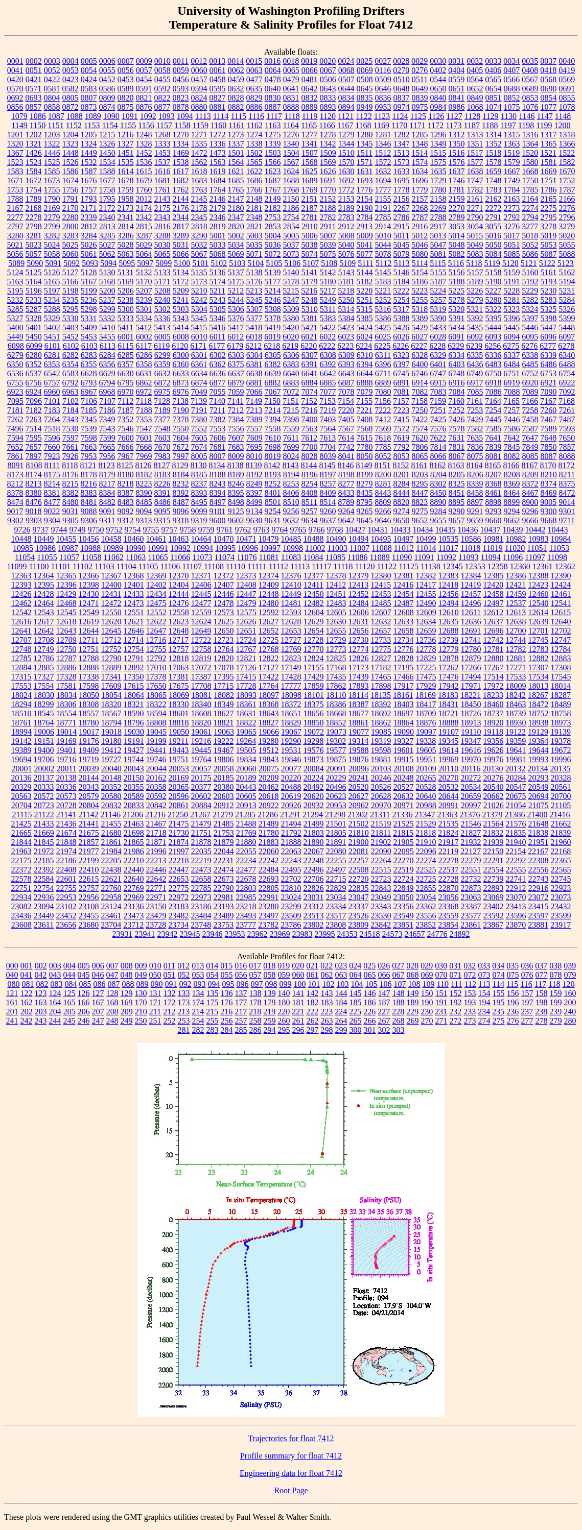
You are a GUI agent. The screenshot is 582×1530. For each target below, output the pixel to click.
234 (484, 1011)
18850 (314, 722)
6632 (162, 373)
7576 (438, 428)
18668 (336, 713)
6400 (420, 364)
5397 (530, 318)
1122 (363, 116)
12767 (246, 649)
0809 (107, 97)
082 (42, 984)
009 (141, 965)
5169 (126, 281)
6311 (383, 355)
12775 (381, 649)
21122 (44, 814)
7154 (346, 401)
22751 (21, 888)
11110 (235, 566)
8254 (309, 483)
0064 (273, 70)
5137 (236, 272)
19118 (493, 731)
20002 (44, 768)
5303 (181, 309)
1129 (490, 116)
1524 (34, 162)
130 (141, 993)
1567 (291, 162)
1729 (438, 180)
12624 (201, 621)
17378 (156, 676)
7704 (328, 447)
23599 (561, 915)
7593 (567, 428)
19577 (336, 750)
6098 (16, 346)
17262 (448, 667)
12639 (538, 621)
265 (356, 1020)
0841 (457, 97)
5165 (52, 281)
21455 (111, 823)
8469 (549, 493)
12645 (111, 630)
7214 (272, 410)
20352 (111, 787)
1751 (549, 180)
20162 (156, 777)
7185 (89, 410)
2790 (475, 217)
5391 (457, 318)
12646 (134, 630)
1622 (254, 171)
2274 (530, 208)
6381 (254, 364)
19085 (381, 731)
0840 (438, 97)
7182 (34, 410)
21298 (335, 814)
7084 (457, 391)
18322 (156, 704)
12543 (44, 612)
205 (69, 1011)
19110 (471, 731)
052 (184, 974)
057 (255, 974)
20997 (471, 805)
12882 (538, 658)
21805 (336, 833)
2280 (70, 217)
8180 (126, 474)
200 (570, 1002)
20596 (179, 796)
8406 (291, 493)
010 (155, 965)
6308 (328, 355)
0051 (34, 70)
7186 (107, 410)
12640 (561, 621)
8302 (438, 483)
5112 (383, 263)
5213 (254, 290)
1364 (530, 143)
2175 (162, 208)
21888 (291, 842)
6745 (401, 373)
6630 (126, 373)
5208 (162, 290)
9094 (144, 511)
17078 (224, 667)
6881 (254, 382)
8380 (34, 493)
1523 (15, 162)
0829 (254, 97)
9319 (199, 520)
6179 (235, 346)
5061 (89, 254)
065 (370, 974)
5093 (90, 263)
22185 (44, 860)
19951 (426, 759)
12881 (516, 658)
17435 (336, 676)
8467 (530, 493)
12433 (134, 594)
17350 (134, 676)
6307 (309, 355)
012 (183, 965)
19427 (134, 750)
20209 (269, 777)
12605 (336, 612)
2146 (217, 199)
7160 (456, 401)
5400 (15, 327)
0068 (346, 70)
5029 (144, 244)
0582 (70, 88)
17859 (314, 686)
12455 (426, 594)
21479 (201, 823)
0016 (272, 61)
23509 (291, 915)
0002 (34, 61)
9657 (457, 520)
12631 (358, 621)
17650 (156, 686)
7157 (401, 401)
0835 (365, 97)
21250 (178, 814)
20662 (493, 796)
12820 (224, 658)
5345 (199, 318)
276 (513, 1020)
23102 (66, 906)
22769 (134, 888)
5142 (328, 272)
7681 (217, 447)
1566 (273, 162)
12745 (538, 640)
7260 (548, 410)
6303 (236, 355)
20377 (201, 787)
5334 (144, 318)
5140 (291, 272)
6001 (126, 336)
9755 (151, 529)
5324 (530, 309)
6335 (475, 355)
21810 (358, 833)
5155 (438, 272)
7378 (181, 419)
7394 (273, 419)
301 (370, 1030)
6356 (107, 364)
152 (456, 993)
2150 (291, 199)
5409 (89, 327)
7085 (475, 391)
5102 (219, 263)
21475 (179, 823)
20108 (403, 768)
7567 (346, 428)
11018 (470, 548)
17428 (291, 676)
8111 (52, 465)
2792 (512, 217)
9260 (328, 511)
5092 (71, 263)
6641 (309, 373)
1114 (221, 116)
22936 (44, 897)
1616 (162, 171)
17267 (493, 667)
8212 (15, 483)
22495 (291, 869)
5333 (126, 318)
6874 (199, 382)
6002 (144, 336)
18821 (224, 722)
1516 (456, 153)
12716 (156, 640)
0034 (511, 61)
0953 (383, 107)
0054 (89, 70)
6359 (162, 364)
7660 (52, 447)
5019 (548, 235)
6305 (273, 355)
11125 (408, 566)
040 (12, 974)
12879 (471, 658)
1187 (472, 125)
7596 (52, 437)
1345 (365, 143)
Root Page (291, 1490)
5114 (420, 263)
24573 (392, 934)
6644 (365, 373)
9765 (298, 529)
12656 (358, 630)
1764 (217, 189)
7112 (125, 401)
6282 (70, 355)
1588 (107, 171)
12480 (269, 603)
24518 (370, 934)
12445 (201, 594)
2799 (52, 226)
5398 (549, 318)
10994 (203, 548)
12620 (111, 621)
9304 (52, 520)
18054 (111, 695)
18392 (381, 704)
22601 (66, 879)
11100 (39, 566)
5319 (438, 309)
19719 (89, 759)
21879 (224, 842)
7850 (549, 447)
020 (298, 965)
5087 (549, 254)
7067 (273, 391)
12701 (538, 630)
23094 (44, 906)
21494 (291, 823)
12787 (66, 658)
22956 (89, 897)
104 (357, 984)
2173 (126, 208)
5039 (328, 244)
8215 (70, 483)
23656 (66, 924)
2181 (254, 208)
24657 (415, 934)
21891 (336, 842)
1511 (365, 153)
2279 (52, 217)
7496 (15, 428)
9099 (199, 511)
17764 (269, 686)
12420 (493, 584)
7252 (456, 410)
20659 (471, 796)
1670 (567, 171)
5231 (566, 290)
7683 (236, 447)
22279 (471, 860)
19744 (134, 759)
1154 (110, 125)
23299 (291, 906)
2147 (236, 199)
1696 (420, 180)
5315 (364, 309)
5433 (438, 327)
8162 (438, 465)
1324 (89, 143)
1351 (475, 143)
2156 (401, 199)
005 (84, 965)
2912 (346, 226)
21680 (111, 833)
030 (441, 965)
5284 (567, 300)
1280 (365, 134)
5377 (254, 318)
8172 (566, 465)
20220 (291, 777)
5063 (126, 254)
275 (499, 1020)
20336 (66, 787)
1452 (144, 153)
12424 (560, 584)
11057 (69, 557)
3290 (199, 235)
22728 (448, 879)
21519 (381, 823)
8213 (34, 483)
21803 (314, 833)
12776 (403, 649)
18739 (516, 713)
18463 (516, 704)
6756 (34, 382)
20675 (516, 796)
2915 (401, 226)
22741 (516, 879)
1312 (457, 134)
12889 (111, 667)
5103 (237, 263)
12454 (403, 594)
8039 (328, 456)
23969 (280, 934)
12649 (201, 630)
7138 (180, 401)
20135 (560, 768)
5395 (493, 318)
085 (85, 984)
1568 (309, 162)
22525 (426, 869)
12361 (542, 566)
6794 (107, 382)
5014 (456, 235)
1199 (544, 125)
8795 (364, 502)
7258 (530, 410)
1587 (89, 171)
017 (255, 965)
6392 (328, 364)
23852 (425, 924)
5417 (235, 327)
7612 (309, 437)
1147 (544, 116)
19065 (246, 731)
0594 (199, 88)
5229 (530, 290)
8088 (567, 456)
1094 (185, 116)
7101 (52, 401)
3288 (162, 235)
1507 (309, 153)
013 (198, 965)
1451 (126, 153)
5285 (15, 309)
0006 (107, 61)
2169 (52, 208)
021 (312, 965)
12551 (134, 612)
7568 (365, 428)
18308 (89, 704)
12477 (201, 603)
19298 (313, 741)
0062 (236, 70)
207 (98, 1011)
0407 (511, 70)
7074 (309, 391)
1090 (111, 116)
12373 (246, 575)
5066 (181, 254)
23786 (291, 924)
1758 (107, 189)
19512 (269, 750)
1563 (217, 162)
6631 (144, 373)
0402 (438, 70)
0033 (493, 61)
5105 (274, 263)
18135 (380, 695)
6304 (254, 355)
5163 (15, 281)
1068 (475, 107)
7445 (493, 419)
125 (69, 993)
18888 (448, 722)
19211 (179, 741)
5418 (254, 327)
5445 (511, 327)
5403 (70, 327)
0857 (34, 107)
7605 (199, 437)
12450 (314, 594)
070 (441, 974)
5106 (292, 263)
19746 (156, 759)
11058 (91, 557)
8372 (530, 483)
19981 (516, 759)
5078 (383, 254)
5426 (401, 327)
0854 (549, 97)
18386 (336, 704)
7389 (254, 419)
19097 (426, 731)
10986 (45, 548)
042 (41, 974)
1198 (526, 125)
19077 (358, 731)
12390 (561, 575)
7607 (236, 437)
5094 (108, 263)
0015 (254, 61)
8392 (181, 493)
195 (499, 1002)
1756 (70, 189)
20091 (336, 768)
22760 (111, 888)
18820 (201, 722)
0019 (309, 61)
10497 (403, 539)
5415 (199, 327)
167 (98, 1002)
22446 (156, 869)
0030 (438, 61)
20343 (89, 787)
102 (328, 984)
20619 (291, 796)
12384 (471, 575)
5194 (567, 281)
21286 (268, 814)
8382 (70, 493)
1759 (126, 189)
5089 (16, 263)
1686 (254, 180)
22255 (336, 860)
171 (155, 1002)
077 (542, 974)
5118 (474, 263)
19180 (111, 741)
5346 (217, 318)
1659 (493, 171)
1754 (34, 189)
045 (84, 974)
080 (13, 984)
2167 (15, 208)
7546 (126, 428)
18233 (493, 695)
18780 (89, 722)
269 (413, 1020)
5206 (126, 290)
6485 (530, 364)
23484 (201, 915)
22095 (403, 851)
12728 (313, 640)
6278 (566, 346)
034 (498, 965)
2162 (493, 199)
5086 (530, 254)
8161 (419, 465)
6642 (328, 373)
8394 (217, 493)
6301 (199, 355)
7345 (89, 419)
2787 (420, 217)
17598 (89, 686)
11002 (315, 548)
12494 (448, 603)
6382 (273, 364)
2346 (217, 217)
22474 (224, 869)
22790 (224, 888)
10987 (68, 548)
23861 (470, 924)
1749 (512, 180)
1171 (417, 125)
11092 (446, 557)
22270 (403, 860)
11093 (468, 557)
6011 (217, 336)
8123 (107, 465)
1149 (19, 125)
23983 (302, 934)
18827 (269, 722)
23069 (493, 897)
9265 (365, 511)
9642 (346, 520)
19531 (291, 750)
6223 (345, 346)
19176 (89, 741)
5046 (420, 244)
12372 (224, 575)
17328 (66, 676)
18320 (111, 704)
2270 (457, 208)
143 (327, 993)
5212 (235, 290)
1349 (438, 143)
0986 (457, 107)
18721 (448, 713)
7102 (70, 401)
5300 (126, 309)
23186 (201, 906)
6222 (327, 346)
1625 (309, 171)
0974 (401, 107)
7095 (15, 401)
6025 (383, 336)
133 (184, 993)
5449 (15, 336)
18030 (44, 695)
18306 (66, 704)
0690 (549, 88)
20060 (246, 768)
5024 (52, 244)
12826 (358, 658)
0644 (346, 88)
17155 (314, 667)
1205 (89, 134)
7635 (475, 437)
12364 (44, 575)
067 (398, 974)
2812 (89, 226)
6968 (107, 391)
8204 (438, 474)
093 (199, 984)
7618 (383, 437)
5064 (144, 254)
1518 (493, 153)
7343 (70, 419)
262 (313, 1020)
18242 (515, 695)
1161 (236, 125)
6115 (125, 346)
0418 (548, 70)
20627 (358, 796)
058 (270, 974)
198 (542, 1002)
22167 (538, 851)
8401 (273, 493)
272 (456, 1020)
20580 (111, 796)
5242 (199, 300)
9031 (70, 511)
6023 (346, 336)
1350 (457, 143)
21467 (156, 823)
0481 (309, 79)
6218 (272, 346)
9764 (280, 529)
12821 (246, 658)
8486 (162, 502)
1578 (493, 162)
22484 (269, 869)
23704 (111, 924)
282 (198, 1030)
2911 (328, 226)
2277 (15, 217)
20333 (44, 787)
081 (27, 984)
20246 (381, 777)
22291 (493, 860)
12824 (314, 658)
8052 (383, 456)
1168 (363, 125)
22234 (246, 860)
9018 (34, 511)
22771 (156, 888)
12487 (403, 603)
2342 (144, 217)
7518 (52, 428)
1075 (512, 107)
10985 (23, 548)
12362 (565, 566)
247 (98, 1020)
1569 (328, 162)
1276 (291, 134)
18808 (156, 722)
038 (555, 965)
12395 (44, 584)
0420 (15, 79)
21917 (448, 842)
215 (212, 1011)
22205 (111, 860)
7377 (162, 419)
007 (112, 965)
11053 (559, 548)
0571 (34, 88)
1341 (309, 143)
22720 (358, 879)
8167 (530, 465)
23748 (201, 924)
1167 (345, 125)
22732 (471, 879)
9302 (15, 520)
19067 (291, 731)
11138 (430, 566)
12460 (538, 594)
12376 (291, 575)
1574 (420, 162)
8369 (512, 483)
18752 (538, 713)
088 (128, 984)
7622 (438, 437)
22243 (291, 860)
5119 (492, 263)
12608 (403, 612)
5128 (89, 272)
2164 (530, 199)
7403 (328, 419)
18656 (314, 713)
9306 (89, 520)
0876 (144, 107)
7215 (291, 410)
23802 (313, 924)
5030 (162, 244)
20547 (516, 787)
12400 (111, 584)
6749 (475, 373)
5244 (236, 300)
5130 (107, 272)
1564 (236, 162)
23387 (471, 906)
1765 (236, 189)
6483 (493, 364)
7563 (309, 428)
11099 (17, 566)
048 (127, 974)
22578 (21, 879)
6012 (235, 336)
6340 (566, 355)
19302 (335, 741)
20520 (358, 787)
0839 (420, 97)
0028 (401, 61)
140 (284, 993)
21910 (426, 842)
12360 (520, 566)
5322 (493, 309)
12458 (493, 594)
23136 (134, 906)
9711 (567, 520)
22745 (561, 879)
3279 (566, 226)
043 (55, 974)
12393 (21, 584)
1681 (162, 180)
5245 (254, 300)
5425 (383, 327)
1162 (255, 125)
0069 (365, 70)
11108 (214, 566)
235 (498, 1011)
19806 (224, 759)
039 (570, 965)
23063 (471, 897)
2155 (383, 199)
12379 (358, 575)
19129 (538, 731)
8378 (15, 493)
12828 (403, 658)
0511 (420, 79)
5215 (291, 290)
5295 (70, 309)
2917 (438, 226)
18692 (381, 713)
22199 (89, 860)
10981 (493, 539)
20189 (246, 777)
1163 (273, 125)
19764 (201, 759)
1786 (549, 189)
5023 (34, 244)
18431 (448, 704)
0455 (162, 79)
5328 (34, 318)
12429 (66, 594)
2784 (365, 217)
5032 (199, 244)
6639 (273, 373)
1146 (526, 116)
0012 (199, 61)
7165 (511, 401)
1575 (438, 162)
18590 (134, 713)
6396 (383, 364)
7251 (438, 410)
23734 (178, 924)
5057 (34, 254)
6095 (530, 336)
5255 (420, 300)
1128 (472, 116)
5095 (127, 263)
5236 (89, 300)
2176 (181, 208)
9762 (243, 529)
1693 (365, 180)
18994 (21, 731)
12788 (89, 658)
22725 (426, 879)
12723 (223, 640)
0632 (236, 88)
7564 (328, 428)
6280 (34, 355)
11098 (557, 557)
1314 (493, 134)
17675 (179, 686)
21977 (89, 851)
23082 (21, 906)
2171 (89, 208)
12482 (314, 603)
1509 (328, 153)
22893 (493, 888)
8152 (401, 465)
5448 (566, 327)
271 (441, 1020)
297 (313, 1030)
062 (327, 974)
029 (427, 965)
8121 (88, 465)
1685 (236, 180)
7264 (52, 419)
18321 (134, 704)
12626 (246, 621)
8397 (254, 493)
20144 (89, 777)
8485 (144, 502)
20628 (381, 796)
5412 (143, 327)
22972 (179, 897)
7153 (327, 401)
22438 (111, 869)
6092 (475, 336)
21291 (290, 814)
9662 (512, 520)
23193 (224, 906)
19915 (403, 759)
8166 (511, 465)
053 (198, 974)
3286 (126, 235)
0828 (236, 97)
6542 (52, 373)
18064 (134, 695)
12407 (224, 584)
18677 (358, 713)
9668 (549, 520)
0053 (70, 70)
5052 (530, 244)
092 (185, 984)
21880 (246, 842)
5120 (510, 263)
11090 (402, 557)
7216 (309, 410)
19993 (538, 759)
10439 (513, 529)
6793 (89, 382)
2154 (365, 199)
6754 (566, 373)
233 (469, 1011)
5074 (309, 254)
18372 (291, 704)
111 (456, 984)
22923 (561, 888)
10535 (448, 539)
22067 (314, 851)
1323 (70, 143)
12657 (381, 630)
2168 (34, 208)
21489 (269, 823)
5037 (291, 244)
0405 (475, 70)
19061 (201, 731)
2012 (144, 199)
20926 (291, 805)
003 (55, 965)
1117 (274, 116)
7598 (89, 437)
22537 (448, 869)
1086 (38, 116)
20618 (269, 796)
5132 (144, 272)
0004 (70, 61)
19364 (538, 741)
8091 (15, 465)
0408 (530, 70)
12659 (426, 630)
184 (341, 1002)
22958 (111, 897)
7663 (89, 447)
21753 (224, 833)
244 (55, 1020)
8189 (236, 474)
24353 (347, 934)
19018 (111, 731)
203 (41, 1011)
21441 (89, 823)
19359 (515, 741)
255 (212, 1020)
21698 (134, 833)
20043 (134, 768)
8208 (512, 474)
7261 (566, 410)
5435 (475, 327)
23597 (538, 915)
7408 (365, 419)
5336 (162, 318)
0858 (52, 107)
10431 (378, 529)
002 (41, 965)
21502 (358, 823)
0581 (52, 88)
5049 (475, 244)
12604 (314, 612)
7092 (567, 391)
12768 (269, 649)
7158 (419, 401)
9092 (126, 511)
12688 (448, 630)
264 (341, 1020)
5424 (364, 327)
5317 (401, 309)
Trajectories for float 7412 (291, 1438)
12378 (336, 575)
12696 (493, 630)
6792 (70, 382)
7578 (457, 428)
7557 (254, 428)
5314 (346, 309)
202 (26, 1011)
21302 (357, 814)
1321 (34, 143)
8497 (217, 502)
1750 (530, 180)
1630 (346, 171)
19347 (470, 741)
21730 (179, 833)
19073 (336, 731)
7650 (566, 437)
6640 (291, 373)
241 (12, 1020)
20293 (538, 777)
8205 (457, 474)
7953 (89, 456)
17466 (403, 676)
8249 (254, 483)
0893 (328, 107)
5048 (457, 244)
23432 (561, 906)
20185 (224, 777)
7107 (107, 401)
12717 (178, 640)
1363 (512, 143)
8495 (199, 502)
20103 (381, 768)
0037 (548, 61)
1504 (291, 153)
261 (298, 1020)
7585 (493, 428)
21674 (66, 833)
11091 (424, 557)
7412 (383, 419)
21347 (424, 814)
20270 (448, 777)
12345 (453, 566)
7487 (567, 419)
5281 (512, 300)
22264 (381, 860)
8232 (181, 483)
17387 (201, 676)
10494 (358, 539)
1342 (328, 143)
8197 (328, 474)
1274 (254, 134)
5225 (456, 290)
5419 (272, 327)
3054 (475, 226)
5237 (107, 300)
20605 (246, 796)
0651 (457, 88)
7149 (254, 401)
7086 (493, 391)
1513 (401, 153)
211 (155, 1011)
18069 (179, 695)
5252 (383, 300)
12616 (21, 621)
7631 (456, 437)
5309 (291, 309)
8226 (162, 483)
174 (198, 1002)
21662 (561, 823)
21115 (22, 814)
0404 (456, 70)
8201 (401, 474)
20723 (44, 805)
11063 (136, 557)
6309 (346, 355)
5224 (438, 290)
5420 (291, 327)
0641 (291, 88)
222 (312, 1011)
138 (255, 993)
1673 (52, 180)
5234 (52, 300)
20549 (538, 787)
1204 (70, 134)
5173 (199, 281)
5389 (420, 318)
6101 (52, 346)
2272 (493, 208)
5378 (273, 318)
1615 (144, 171)
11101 (61, 566)
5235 (70, 300)
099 (285, 984)
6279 (15, 355)
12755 (156, 649)
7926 (70, 456)
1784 (512, 189)
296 (298, 1030)
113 (484, 984)
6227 (419, 346)
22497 (336, 869)
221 (298, 1011)
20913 (246, 805)
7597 (70, 437)
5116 (456, 263)
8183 (162, 474)
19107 (448, 731)
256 (227, 1020)
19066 (269, 731)
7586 (512, 428)
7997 (181, 456)
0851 (493, 97)
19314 (358, 741)
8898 (493, 502)
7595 (34, 437)
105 (371, 984)
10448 (21, 539)
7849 (530, 447)
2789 (457, 217)
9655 (438, 520)
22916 (538, 888)
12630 (336, 621)
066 (384, 974)
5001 (217, 235)
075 (513, 974)
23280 (269, 906)
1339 (273, 143)
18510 (21, 713)
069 (427, 974)
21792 (291, 833)
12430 (89, 594)
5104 (255, 263)
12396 (66, 584)
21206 (133, 814)
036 (527, 965)
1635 (438, 171)
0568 (548, 79)
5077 (365, 254)
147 (384, 993)
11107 (192, 566)
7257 (511, 410)
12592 (269, 612)
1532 (89, 162)
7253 (475, 410)
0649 (420, 88)
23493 (246, 915)
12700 (516, 630)
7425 (438, 419)
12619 (89, 621)
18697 (403, 713)
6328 (419, 355)
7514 (34, 428)
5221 (383, 290)
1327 (126, 143)
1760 (144, 189)
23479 (156, 915)
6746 (419, 373)
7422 (420, 419)
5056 (15, 254)
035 (512, 965)
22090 (381, 851)
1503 (273, 153)
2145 (199, 199)
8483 (126, 502)
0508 (365, 79)
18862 (381, 722)
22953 (66, 897)
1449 (89, 153)
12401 (134, 584)
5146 (401, 272)
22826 (314, 888)
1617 (181, 171)
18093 (246, 695)
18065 (156, 695)
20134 (538, 768)
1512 (383, 153)
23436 (21, 915)
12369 (156, 575)
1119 (310, 116)
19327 (403, 741)
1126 (436, 116)
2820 (236, 226)
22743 (538, 879)
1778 (401, 189)
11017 (448, 548)
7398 (291, 419)
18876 (426, 722)
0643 (328, 88)
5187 (438, 281)
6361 (199, 364)
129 (127, 993)
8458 (475, 493)
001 (26, 965)
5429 (419, 327)
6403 (457, 364)
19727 (111, 759)
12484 (358, 603)
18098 (291, 695)
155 (499, 993)
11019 (492, 548)
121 (12, 993)
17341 (111, 676)
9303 (34, 520)
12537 (516, 603)
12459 (516, 594)
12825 (336, 658)
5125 (34, 272)
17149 (291, 667)
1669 (549, 171)
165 (69, 1002)
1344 (346, 143)
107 (399, 984)
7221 (364, 410)
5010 (383, 235)
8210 (549, 474)
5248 (309, 300)
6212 (253, 346)
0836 (383, 97)
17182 (381, 667)
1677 (107, 180)
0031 (456, 61)
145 (356, 993)
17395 (224, 676)
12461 (561, 594)
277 (527, 1020)
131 (155, 993)
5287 (34, 309)
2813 (107, 226)
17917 (403, 686)
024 (355, 965)
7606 (217, 437)
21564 (493, 823)
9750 (96, 529)
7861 (15, 456)
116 (526, 984)
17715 (224, 686)
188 (398, 1002)
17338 (89, 676)
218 (255, 1011)
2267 (401, 208)
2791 (493, 217)
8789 (346, 502)
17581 (66, 686)
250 (141, 1020)
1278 (328, 134)
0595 (217, 88)
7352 (126, 419)
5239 (144, 300)
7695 (254, 447)
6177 (216, 346)
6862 (144, 382)
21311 (380, 814)
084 (70, 984)
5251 (365, 300)
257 (241, 1020)
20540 (493, 787)
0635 (254, 88)
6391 (309, 364)
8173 (15, 474)
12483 (336, 603)
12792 (156, 658)
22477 (246, 869)
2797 (15, 226)
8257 (328, 483)
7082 (420, 391)
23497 (269, 915)
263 (327, 1020)
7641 (493, 437)
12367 (111, 575)
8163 (456, 465)
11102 (82, 566)
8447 (420, 493)
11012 (404, 548)
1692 (346, 180)
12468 (66, 603)
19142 (21, 741)
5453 (89, 336)
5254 (401, 300)
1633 (401, 171)
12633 (403, 621)
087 (113, 984)
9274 (401, 511)
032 (469, 965)
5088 (567, 254)
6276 (529, 346)
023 (341, 965)
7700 (309, 447)
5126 (52, 272)
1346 (383, 143)
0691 (567, 88)
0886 (254, 107)
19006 (44, 731)
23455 (89, 915)
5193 (549, 281)
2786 (401, 217)
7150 (272, 401)
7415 (401, 419)
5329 (52, 318)
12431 (111, 594)
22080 (336, 851)
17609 (111, 686)
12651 (246, 630)
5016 (493, 235)
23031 (314, 897)
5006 (309, 235)
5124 (15, 272)
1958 (126, 199)
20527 (403, 787)
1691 (328, 180)
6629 (107, 373)
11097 (535, 557)
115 (512, 984)
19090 (403, 731)
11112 (278, 566)
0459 (236, 79)
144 (341, 993)
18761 (21, 722)
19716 (66, 759)
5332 (107, 318)
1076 (530, 107)
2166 (567, 199)
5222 (401, 290)
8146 (346, 465)
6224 (364, 346)
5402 (52, 327)
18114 (358, 695)
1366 (567, 143)
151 (441, 993)
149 (413, 993)
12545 (66, 612)
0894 (346, 107)
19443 (179, 750)
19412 (111, 750)
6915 (438, 382)
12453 (381, 594)
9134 (254, 511)
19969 (448, 759)
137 (241, 993)
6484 (512, 364)
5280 (493, 300)
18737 (493, 713)
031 (455, 965)
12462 (21, 603)
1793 (89, 199)
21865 (134, 842)
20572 (44, 796)
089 (142, 984)
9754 (133, 529)
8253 (291, 483)
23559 (448, 915)
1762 (181, 189)
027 (398, 965)
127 (98, 993)
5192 (530, 281)
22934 (21, 897)
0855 (567, 97)
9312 (126, 520)
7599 (107, 437)
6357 (126, 364)
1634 (420, 171)
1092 (148, 116)
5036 (273, 244)
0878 (181, 107)
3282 (52, 235)
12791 (134, 658)
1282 (401, 134)
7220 (346, 410)
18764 (44, 722)
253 (184, 1020)
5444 (493, 327)
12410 (291, 584)
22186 (66, 860)
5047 (438, 244)
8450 (438, 493)
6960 (52, 391)
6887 (346, 382)
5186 (420, 281)
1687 (273, 180)
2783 (346, 217)
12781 (493, 649)
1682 (181, 180)
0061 (217, 70)
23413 (516, 906)
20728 (66, 805)
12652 (269, 630)
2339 (89, 217)
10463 (179, 539)
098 (271, 984)
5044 (383, 244)
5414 (180, 327)
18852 (336, 722)
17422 (269, 676)
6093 (493, 336)
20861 (179, 805)
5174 (217, 281)
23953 (235, 934)
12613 (515, 612)
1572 (383, 162)
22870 (448, 888)
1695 (401, 180)
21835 (515, 833)
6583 (70, 373)
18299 (44, 704)
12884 (21, 667)
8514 (327, 502)
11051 (537, 548)
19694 (21, 759)
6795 (126, 382)
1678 (126, 180)
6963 (70, 391)
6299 (162, 355)
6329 (438, 355)
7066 (254, 391)
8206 (475, 474)
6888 (365, 382)
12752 (111, 649)
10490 (336, 539)
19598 (381, 750)
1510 (346, 153)
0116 (383, 70)
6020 (291, 336)
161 (12, 1002)
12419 (470, 584)
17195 (403, 667)
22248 (314, 860)
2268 (420, 208)
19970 (471, 759)
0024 (346, 61)
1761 (162, 189)
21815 (403, 833)
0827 (217, 97)
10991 (158, 548)
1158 (182, 125)
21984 (111, 851)
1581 (549, 162)
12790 (111, 658)
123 (41, 993)
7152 (309, 401)
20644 (448, 796)
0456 (181, 79)
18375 (314, 704)
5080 (420, 254)
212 (169, 1011)
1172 (436, 125)
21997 (179, 851)
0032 (475, 61)
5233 (34, 300)
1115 (238, 116)
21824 (448, 833)
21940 (516, 842)
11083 (291, 557)
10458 (111, 539)
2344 (181, 217)
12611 (471, 612)
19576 (314, 750)
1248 (144, 134)
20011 (66, 768)
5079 (401, 254)
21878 (201, 842)
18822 (246, 722)
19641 (516, 750)
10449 (44, 539)
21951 (538, 842)
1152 (74, 125)
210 (141, 1011)
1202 (34, 134)
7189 (162, 410)
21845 (44, 842)
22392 (44, 869)
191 (441, 1002)
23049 (381, 897)
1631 (365, 171)
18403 (403, 704)
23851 (403, 924)
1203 (52, 134)
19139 (560, 731)
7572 (401, 428)
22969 (134, 897)
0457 (199, 79)
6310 (365, 355)
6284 (107, 355)
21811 (381, 833)
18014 (561, 686)
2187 (309, 208)
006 (98, 965)
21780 (269, 833)
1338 (254, 143)
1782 (475, 189)
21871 (156, 842)
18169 (425, 695)
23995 (325, 934)
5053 (549, 244)
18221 (470, 695)
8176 (70, 474)
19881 (381, 759)
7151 (291, 401)
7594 (15, 437)
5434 (456, 327)
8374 (549, 483)
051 (170, 974)
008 (127, 965)
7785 (383, 447)
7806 (420, 447)
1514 (419, 153)
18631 (246, 713)
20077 (291, 768)
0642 (309, 88)
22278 (448, 860)
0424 (89, 79)
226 (369, 1011)
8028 (309, 456)
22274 (426, 860)
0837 (401, 97)
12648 (179, 630)
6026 (401, 336)
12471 (89, 603)
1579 (512, 162)
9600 (217, 520)
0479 (291, 79)
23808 (335, 924)
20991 (448, 805)
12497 (493, 603)
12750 (66, 649)
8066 (438, 456)
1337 (236, 143)
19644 (538, 750)
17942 (448, 686)
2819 (217, 226)
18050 (89, 695)
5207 (144, 290)
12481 (291, 603)
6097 (566, 336)
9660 (493, 520)
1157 (164, 125)
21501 (336, 823)
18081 (201, 695)
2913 (364, 226)
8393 (199, 493)
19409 (89, 750)
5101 (200, 263)
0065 (291, 70)
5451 (52, 336)
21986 (134, 851)
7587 (530, 428)
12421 (515, 584)
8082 (512, 456)
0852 (512, 97)
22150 (493, 851)
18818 (179, 722)
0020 (327, 61)
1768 (291, 189)
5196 (34, 290)
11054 (25, 557)
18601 (179, 713)
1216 (126, 134)
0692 (15, 97)
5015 (475, 235)
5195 (15, 290)
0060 (199, 70)
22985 (246, 897)
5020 (566, 235)
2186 (291, 208)
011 (169, 965)
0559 (456, 79)
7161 (475, 401)
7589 (549, 428)
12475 (156, 603)
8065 (420, 456)
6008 (181, 336)
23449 (44, 915)
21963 (21, 851)
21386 (514, 814)
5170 (144, 281)
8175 (52, 474)
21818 (425, 833)
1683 (199, 180)
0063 (254, 70)
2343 (162, 217)
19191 (134, 741)
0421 (34, 79)
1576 (457, 162)
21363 (447, 814)
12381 (403, 575)
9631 (273, 520)
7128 (162, 401)
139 (270, 993)
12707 (21, 640)
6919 (512, 382)
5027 (107, 244)
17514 (493, 676)
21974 (66, 851)
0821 (144, 97)
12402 (156, 584)
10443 (558, 529)
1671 (15, 180)
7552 (199, 428)
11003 (337, 548)
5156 (457, 272)
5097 (145, 263)
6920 (530, 382)
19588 (358, 750)
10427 (355, 529)
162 (26, 1002)
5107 (310, 263)
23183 (179, 906)
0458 (217, 79)
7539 (89, 428)
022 (326, 965)
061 (313, 974)
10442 (535, 529)
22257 (358, 860)
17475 (426, 676)
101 (314, 984)
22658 (201, 879)
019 (283, 965)
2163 (512, 199)
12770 (314, 649)
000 (12, 965)
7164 (493, 401)
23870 (515, 924)
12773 (336, 649)
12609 (426, 612)
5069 (236, 254)
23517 (336, 915)
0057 (144, 70)
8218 (126, 483)
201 (12, 1011)
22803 (246, 888)
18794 (111, 722)
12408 (246, 584)
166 (84, 1002)
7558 (273, 428)
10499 (426, 539)
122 (26, 993)
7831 (457, 447)
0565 (493, 79)
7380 (199, 419)
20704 (21, 805)
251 (155, 1020)
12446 (224, 594)
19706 (44, 759)
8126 (143, 465)
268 (398, 1020)
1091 (130, 116)
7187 (126, 410)
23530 (381, 915)
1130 (509, 116)
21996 (156, 851)
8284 (401, 483)
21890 (314, 842)
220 (283, 1011)
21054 (516, 805)
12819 (201, 658)
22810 (291, 888)
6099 (34, 346)
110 (442, 984)
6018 (254, 336)
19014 (66, 731)
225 (355, 1011)
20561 (561, 787)
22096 (426, 851)
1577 (475, 162)
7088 (512, 391)
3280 (15, 235)
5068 (217, 254)
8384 (107, 493)
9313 (144, 520)
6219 (290, 346)
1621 (236, 171)
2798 (34, 226)
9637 (328, 520)
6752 (530, 373)
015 (226, 965)
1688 (291, 180)
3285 (107, 235)
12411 (313, 584)
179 (270, 1002)
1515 (438, 153)
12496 (471, 603)
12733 (380, 640)
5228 (511, 290)
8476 (34, 502)
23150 (156, 906)
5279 (475, 300)
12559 (201, 612)
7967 (126, 456)
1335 (199, 143)
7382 (217, 419)
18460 (493, 704)
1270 (181, 134)
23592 (493, 915)
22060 (269, 851)
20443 (246, 787)
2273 (512, 208)
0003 (52, 61)
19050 (179, 731)
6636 (217, 373)
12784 (561, 649)
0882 (236, 107)
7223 (401, 410)
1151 (55, 125)
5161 (549, 272)
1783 (493, 189)
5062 (107, 254)
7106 (89, 401)
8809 (383, 502)
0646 (383, 88)
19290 (291, 741)
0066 (309, 70)
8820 (401, 502)
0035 (530, 61)
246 (84, 1020)
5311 (328, 309)
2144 (181, 199)
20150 (134, 777)
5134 (181, 272)
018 (269, 965)
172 (170, 1002)
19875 (336, 759)
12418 (448, 584)
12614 (538, 612)
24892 (460, 934)
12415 (380, 584)
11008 (381, 548)
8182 (144, 474)
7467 (549, 419)
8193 (273, 474)
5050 (493, 244)
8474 (15, 502)
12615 (560, 612)
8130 (199, 465)
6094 (511, 336)
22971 (156, 897)
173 (184, 1002)
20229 (336, 777)
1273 (236, 134)
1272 (217, 134)
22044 (224, 851)
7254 (493, 410)
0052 (52, 70)
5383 (328, 318)
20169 (179, 777)
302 (384, 1030)
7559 (291, 428)
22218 (179, 860)
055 (227, 974)
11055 (47, 557)
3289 (181, 235)
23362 (426, 906)
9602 (236, 520)
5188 (457, 281)
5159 (512, 272)
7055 (217, 391)
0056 (126, 70)
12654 (314, 630)
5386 (383, 318)
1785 (530, 189)
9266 (383, 511)
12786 (44, 658)
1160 (218, 125)
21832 (493, 833)
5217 (327, 290)
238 (541, 1011)
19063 (224, 731)
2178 (199, 208)
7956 (107, 456)
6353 (52, 364)
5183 (383, 281)
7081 (401, 391)
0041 (15, 70)
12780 (471, 649)
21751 (201, 833)
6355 (89, 364)
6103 (89, 346)
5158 (493, 272)
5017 (511, 235)
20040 (111, 768)
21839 (560, 833)
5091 (53, 263)
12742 (493, 640)
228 (398, 1011)
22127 (470, 851)
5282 (530, 300)
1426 (34, 153)
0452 (107, 79)
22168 (560, 851)
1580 (530, 162)
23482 (179, 915)
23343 (381, 906)
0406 (493, 70)
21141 (66, 814)
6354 (70, 364)
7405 (346, 419)
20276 (493, 777)
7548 (162, 428)
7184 (70, 410)
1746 (457, 180)
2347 (236, 217)
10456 (89, 539)
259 (270, 1020)
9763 (261, 529)
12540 (538, 603)
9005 (548, 502)
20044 (156, 768)
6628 (89, 373)
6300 (181, 355)
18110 (336, 695)
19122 (515, 731)
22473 (201, 869)
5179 (309, 281)
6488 (567, 364)
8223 (144, 483)
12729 (335, 640)
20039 (89, 768)
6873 (181, 382)
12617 (44, 621)
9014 (566, 502)
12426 (21, 594)
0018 (291, 61)
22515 (381, 869)
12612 (493, 612)
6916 (457, 382)
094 (213, 984)
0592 (162, 88)
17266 (471, 667)
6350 (15, 364)
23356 (403, 906)
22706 (314, 879)
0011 (181, 61)
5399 (567, 318)
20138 (66, 777)
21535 (448, 823)
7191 (199, 410)
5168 (107, 281)
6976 (181, 391)
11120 (365, 566)
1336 (217, 143)
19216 (201, 741)
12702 (561, 630)
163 (41, 1002)
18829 (291, 722)
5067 (199, 254)
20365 (179, 787)
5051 (512, 244)
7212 (235, 410)
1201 (15, 134)
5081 (438, 254)
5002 (236, 235)
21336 (402, 814)
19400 (44, 750)
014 (212, 965)
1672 (34, 180)
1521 (548, 153)
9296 (530, 511)
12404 (179, 584)
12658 (403, 630)
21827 (470, 833)
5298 (89, 309)
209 (127, 1011)
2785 (383, 217)
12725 (268, 640)
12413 (358, 584)
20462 (269, 787)
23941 (145, 934)
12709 (66, 640)
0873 (89, 107)
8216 (89, 483)
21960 (561, 842)
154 (484, 993)
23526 (358, 915)
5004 (273, 235)
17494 (471, 676)
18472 (538, 704)
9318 (181, 520)
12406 (201, 584)
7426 (457, 419)
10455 (66, 539)
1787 (567, 189)
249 (127, 1020)
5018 (530, 235)
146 (370, 993)
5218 (346, 290)
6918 (493, 382)
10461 (156, 539)
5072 (273, 254)
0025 (364, 61)
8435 (365, 493)
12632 (381, 621)
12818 (179, 658)
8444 (401, 493)
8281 (383, 483)
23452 (66, 915)
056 (241, 974)
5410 (107, 327)
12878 (448, 658)
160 (570, 993)
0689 (530, 88)
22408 (66, 869)
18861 (358, 722)
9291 (475, 511)
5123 (565, 263)
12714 (133, 640)
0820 (126, 97)
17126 (246, 667)
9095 (162, 511)
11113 (300, 566)
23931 (122, 934)
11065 (158, 557)
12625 (224, 621)
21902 (381, 842)
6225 (382, 346)
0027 (383, 61)
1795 (107, 199)
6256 (492, 346)
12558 (179, 612)
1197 (508, 125)
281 (184, 1030)
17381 (179, 676)
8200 (383, 474)
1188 (490, 125)
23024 (291, 897)
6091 (456, 336)
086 (99, 984)
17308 (561, 667)
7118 (144, 401)
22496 (314, 869)
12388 (538, 575)
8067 (457, 456)
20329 (21, 787)
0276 (419, 70)
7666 (126, 447)
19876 (358, 759)
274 (484, 1020)
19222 (223, 741)
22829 (336, 888)
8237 (199, 483)
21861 (111, 842)
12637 (493, 621)
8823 (419, 502)
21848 (66, 842)
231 (441, 1011)
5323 (511, 309)
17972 (493, 686)
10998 (293, 548)
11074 (225, 557)
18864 (403, 722)
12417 (425, 584)
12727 (291, 640)
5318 (419, 309)
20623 (336, 796)
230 (427, 1011)
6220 (308, 346)
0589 (126, 88)
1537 (162, 162)
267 (384, 1020)
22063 (291, 851)
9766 (317, 529)
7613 (327, 437)
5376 (236, 318)
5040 (346, 244)
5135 (199, 272)
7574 (420, 428)
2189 (346, 208)
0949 (365, 107)
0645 (365, 88)
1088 (74, 116)
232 (455, 1011)
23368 (448, 906)
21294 (312, 814)
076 (527, 974)
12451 (336, 594)
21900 (358, 842)
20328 (561, 777)
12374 (269, 575)
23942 (167, 934)
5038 (309, 244)
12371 (201, 575)
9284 (438, 511)
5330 (70, 318)
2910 (309, 226)
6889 (383, 382)
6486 (549, 364)
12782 (516, 649)
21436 (66, 823)
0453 (126, 79)
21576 (516, 823)
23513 (314, 915)
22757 (89, 888)
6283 (89, 355)
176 (227, 1002)
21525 (403, 823)
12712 (111, 640)
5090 (35, 263)
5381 (309, 318)
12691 (471, 630)
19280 (268, 741)
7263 (34, 419)
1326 (107, 143)
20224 (314, 777)
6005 (162, 336)
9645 (365, 520)
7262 (15, 419)
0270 (401, 70)
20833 (134, 805)
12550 (111, 612)
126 (84, 993)
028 (412, 965)
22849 (403, 888)
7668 (144, 447)
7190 (181, 410)
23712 (133, 924)
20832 (111, 805)
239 (555, 1011)
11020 (515, 548)
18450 (471, 704)
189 (413, 1002)
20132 (515, 768)
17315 (21, 676)
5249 (328, 300)
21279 (223, 814)
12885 (44, 667)
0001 (15, 61)
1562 (199, 162)
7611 (291, 437)
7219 (327, 410)
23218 (246, 906)
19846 (291, 759)
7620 (419, 437)
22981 (224, 897)
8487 (181, 502)
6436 (475, 364)
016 (241, 965)
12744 (515, 640)
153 (470, 993)
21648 (538, 823)
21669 (44, 833)
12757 (179, 649)
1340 (291, 143)
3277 (530, 226)
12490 (426, 603)
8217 (107, 483)
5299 (107, 309)
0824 (199, 97)
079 (570, 974)
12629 (314, 621)
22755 (66, 888)
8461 (493, 493)
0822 (162, 97)
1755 (52, 189)
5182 (365, 281)
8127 (162, 465)
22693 (269, 879)
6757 (52, 382)
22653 (179, 879)
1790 (52, 199)
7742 (346, 447)
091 (171, 984)
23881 (538, 924)
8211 (567, 474)
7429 (475, 419)
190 (427, 1002)
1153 (92, 125)
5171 (162, 281)
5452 (70, 336)
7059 (236, 391)
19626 (493, 750)
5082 (457, 254)
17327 (44, 676)
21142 (88, 814)
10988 (90, 548)
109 (428, 984)
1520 (530, 153)
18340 (201, 704)
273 (470, 1020)
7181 (15, 410)
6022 (327, 336)
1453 (162, 153)
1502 (254, 153)
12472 (111, 603)
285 (241, 1030)
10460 (134, 539)
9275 (420, 511)
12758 (201, 649)
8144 (309, 465)
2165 (549, 199)
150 (427, 993)
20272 (471, 777)
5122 (547, 263)
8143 (291, 465)
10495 (381, 539)
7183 (52, 410)
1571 (365, 162)
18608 (201, 713)
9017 (15, 511)
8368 (493, 483)
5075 (328, 254)
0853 (530, 97)
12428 (44, 594)
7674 (199, 447)
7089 (530, 391)
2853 (273, 226)
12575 (246, 612)
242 (26, 1020)
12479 (246, 603)
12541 (561, 603)
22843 (381, 888)
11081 (268, 557)
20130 (493, 768)
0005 (89, 61)
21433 (44, 823)
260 (284, 1020)
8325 (457, 483)
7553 (217, 428)
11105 (148, 566)
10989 (113, 548)
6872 (162, 382)
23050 (403, 897)
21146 (111, 814)
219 (269, 1011)
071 (456, 974)
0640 (273, 88)
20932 (314, 805)
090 (156, 984)
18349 (224, 704)
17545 (561, 676)
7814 (438, 447)
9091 (107, 511)
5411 (125, 327)
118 (554, 984)
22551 (471, 869)
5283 (549, 300)
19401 (66, 750)
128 (112, 993)
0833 (328, 97)
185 (356, 1002)
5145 (383, 272)
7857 (567, 447)
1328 (144, 143)
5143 (346, 272)
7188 (144, 410)
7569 (383, 428)
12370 (179, 575)
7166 (530, 401)
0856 (15, 107)
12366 (89, 575)
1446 (52, 153)
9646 (383, 520)
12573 (224, 612)
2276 (567, 208)
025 (369, 965)
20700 (561, 796)
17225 (426, 667)
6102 (71, 346)
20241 (358, 777)
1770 (328, 189)
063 (341, 974)
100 (299, 984)
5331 (89, 318)
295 (284, 1030)
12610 (448, 612)
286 (255, 1030)
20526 (381, 787)
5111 (366, 263)
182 (313, 1002)
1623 (273, 171)
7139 (199, 401)
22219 (201, 860)
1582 (567, 162)
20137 (44, 777)
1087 (56, 116)
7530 (70, 428)
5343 (181, 318)
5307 (254, 309)
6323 (401, 355)
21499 (314, 823)
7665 (107, 447)
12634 (426, 621)
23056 (448, 897)
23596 (516, 915)
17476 (448, 676)
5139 (273, 272)
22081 (358, 851)
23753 (223, 924)
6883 (291, 382)
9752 (114, 529)
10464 (201, 539)
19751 (179, 759)
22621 (111, 879)
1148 (563, 116)
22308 (538, 860)
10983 (538, 539)
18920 (493, 722)
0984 (438, 107)
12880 (493, 658)
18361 (246, 704)
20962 (358, 805)
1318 (567, 134)
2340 (107, 217)
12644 (89, 630)
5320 (456, 309)
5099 (163, 263)
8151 (383, 465)
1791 (70, 199)
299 (341, 1030)
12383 (448, 575)
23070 (516, 897)
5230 (548, 290)
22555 (516, 869)
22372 (21, 869)
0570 (15, 88)
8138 (235, 465)
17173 (358, 667)
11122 (387, 566)
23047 (358, 897)
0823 (181, 97)
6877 (217, 382)
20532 (448, 787)
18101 (314, 695)
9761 (225, 529)
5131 (126, 272)
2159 (457, 199)
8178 (89, 474)
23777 (246, 924)
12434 (156, 594)
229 (412, 1011)
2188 (328, 208)
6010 (199, 336)
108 (414, 984)
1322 (52, 143)
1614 (126, 171)
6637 (236, 373)
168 (112, 1002)
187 (384, 1002)
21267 (200, 814)
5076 (346, 254)
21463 (134, 823)
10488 (314, 539)
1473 (217, 153)
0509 (383, 79)
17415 (246, 676)
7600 (126, 437)
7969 (144, 456)
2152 (328, 199)
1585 (52, 171)
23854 (448, 924)
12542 (21, 612)
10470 (224, 539)
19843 (269, 759)
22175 (21, 860)
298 (327, 1030)
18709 (426, 713)
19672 (561, 750)
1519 (511, 153)
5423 (346, 327)
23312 (314, 906)
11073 (202, 557)
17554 (44, 686)
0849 (475, 97)
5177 (273, 281)
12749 (44, 649)
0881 (217, 107)
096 (242, 984)
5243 (217, 300)
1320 (15, 143)
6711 (383, 373)
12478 (224, 603)
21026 (493, 805)
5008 (346, 235)
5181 (346, 281)
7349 (107, 419)
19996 (561, 759)
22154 (515, 851)
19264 (246, 741)
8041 (346, 456)
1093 (166, 116)
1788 (15, 199)
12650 (224, 630)
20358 (156, 787)
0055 (107, 70)
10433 (400, 529)
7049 (199, 391)
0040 (566, 61)
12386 (516, 575)
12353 (475, 566)
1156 (146, 125)
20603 (224, 796)
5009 (365, 235)
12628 (291, 621)
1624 (291, 171)
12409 (269, 584)
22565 (561, 869)
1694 (383, 180)
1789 (34, 199)
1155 (128, 125)
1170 (399, 125)
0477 (254, 79)
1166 (327, 125)
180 (284, 1002)
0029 (419, 61)
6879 (236, 382)
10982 (516, 539)
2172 (107, 208)
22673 (224, 879)
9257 (309, 511)
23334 (336, 906)
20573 (66, 796)
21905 (403, 842)
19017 (89, 731)
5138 (254, 272)
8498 (236, 502)
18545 (44, 713)
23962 (257, 934)
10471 (246, 539)
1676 (89, 180)
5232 (15, 300)
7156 (383, 401)
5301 (144, 309)
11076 (247, 557)
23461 (111, 915)
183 (327, 1002)
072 (470, 974)
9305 (70, 520)
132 (170, 993)
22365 (561, 860)
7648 (548, 437)
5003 (254, 235)
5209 (181, 290)
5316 (383, 309)
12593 (291, 612)
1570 (346, 162)
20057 (201, 768)
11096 (513, 557)
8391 (162, 493)
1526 (70, 162)
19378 (560, 741)
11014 (426, 548)
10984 (561, 539)
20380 (224, 787)
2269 (438, 208)
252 (170, 1020)
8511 (309, 502)
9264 (346, 511)
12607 (381, 612)
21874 (179, 842)
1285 (420, 134)
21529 (426, 823)
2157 (420, 199)
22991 (269, 897)
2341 (126, 217)
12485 (381, 603)
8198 (346, 474)
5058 (52, 254)
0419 (566, 70)
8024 (291, 456)
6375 (236, 364)
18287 (560, 695)
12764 (224, 649)
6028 (438, 336)
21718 (156, 833)
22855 (426, 888)
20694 (538, 796)
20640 (426, 796)
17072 (201, 667)
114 (498, 984)
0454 (144, 79)
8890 (438, 502)
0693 (34, 97)
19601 (403, 750)
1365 (549, 143)
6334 (456, 355)
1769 (309, 189)
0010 (162, 61)
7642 (511, 437)
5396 (512, 318)
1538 (181, 162)
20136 (21, 777)
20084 (314, 768)
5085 (512, 254)
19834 (246, 759)
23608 (21, 924)
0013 (217, 61)
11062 (114, 557)
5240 (162, 300)
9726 (22, 529)
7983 (162, 456)
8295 (420, 483)
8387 (126, 493)
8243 (217, 483)
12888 (89, 667)
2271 (475, 208)
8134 (217, 465)
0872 (70, 107)
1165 (309, 125)
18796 (134, 722)
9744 (59, 529)
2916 (419, 226)
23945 (190, 934)
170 (141, 1002)
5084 (493, 254)
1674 (70, 180)
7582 (475, 428)
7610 (273, 437)
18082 (224, 695)
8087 (549, 456)
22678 (246, 879)
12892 (134, 667)
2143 (162, 199)
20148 (111, 777)
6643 (346, 373)
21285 (245, 814)
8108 (34, 465)
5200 (107, 290)
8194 (291, 474)
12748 (21, 649)
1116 (256, 116)
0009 (144, 61)
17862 (336, 686)
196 (513, 1002)
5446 (530, 327)
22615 (89, 879)
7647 (530, 437)
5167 (89, 281)
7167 (548, 401)
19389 (21, 750)
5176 (254, 281)
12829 (426, 658)
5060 (70, 254)
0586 (107, 88)
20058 (224, 768)
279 (556, 1020)
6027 (419, 336)
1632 (383, 171)
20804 (89, 805)
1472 (199, 153)
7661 (70, 447)
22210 (134, 860)
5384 (346, 318)
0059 (181, 70)
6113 (107, 346)
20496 (336, 787)
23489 (224, 915)
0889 (309, 107)
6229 (456, 346)
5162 (567, 272)
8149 (364, 465)
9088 (89, 511)
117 (540, 984)
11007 (359, 548)
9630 (254, 520)
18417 (426, 704)
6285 (126, 355)
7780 (365, 447)
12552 (156, 612)
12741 (470, 640)
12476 (179, 603)
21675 (89, 833)
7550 (181, 428)
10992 (180, 548)
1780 (438, 189)
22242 (269, 860)
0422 (52, 79)
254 (198, 1020)
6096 (548, 336)
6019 (272, 336)
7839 (493, 447)
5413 (162, 327)
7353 (144, 419)
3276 (511, 226)
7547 (144, 428)
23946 (212, 934)
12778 (426, 649)
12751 (89, 649)
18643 (269, 713)
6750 (493, 373)
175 (212, 1002)
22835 (358, 888)
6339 (548, 355)
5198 (70, 290)
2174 (144, 208)
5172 (181, 281)
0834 (346, 97)
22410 (89, 869)
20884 (201, 805)
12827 (381, 658)
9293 (493, 511)
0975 (420, 107)
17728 (246, 686)
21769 (246, 833)
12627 (269, 621)
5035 (254, 244)
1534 (107, 162)
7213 (254, 410)
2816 (162, 226)
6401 (438, 364)
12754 (134, 649)
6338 (530, 355)
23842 (380, 924)
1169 (381, 125)
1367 (15, 153)
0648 (401, 88)
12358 (497, 566)
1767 (273, 189)
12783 (538, 649)
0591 (144, 88)
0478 (273, 79)
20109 (426, 768)
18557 (89, 713)
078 (556, 974)
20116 (470, 768)
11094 (490, 557)
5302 (162, 309)
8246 (236, 483)
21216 (155, 814)
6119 (162, 346)
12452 (358, 594)
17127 (269, 667)
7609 (254, 437)
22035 (201, 851)
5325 (548, 309)
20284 (516, 777)
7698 (273, 447)
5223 (419, 290)
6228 (437, 346)
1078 (567, 107)
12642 (44, 630)
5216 (309, 290)
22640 (134, 879)
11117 (321, 566)
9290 (457, 511)
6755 (15, 382)
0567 (530, 79)
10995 (225, 548)
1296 (438, 134)
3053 (456, 226)
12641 (21, 630)
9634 (309, 520)
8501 (273, 502)
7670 (162, 447)
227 (384, 1011)
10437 (490, 529)
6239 (474, 346)
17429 (314, 676)
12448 (269, 594)
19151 (44, 741)
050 (155, 974)
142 (313, 993)
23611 (44, 924)
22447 (179, 869)
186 (370, 1002)
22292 (516, 860)
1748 (493, 180)
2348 (254, 217)
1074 (493, 107)
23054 (426, 897)
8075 (475, 456)
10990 (135, 548)
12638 (516, 621)
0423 (70, 79)
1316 (530, 134)
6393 (346, 364)
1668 (530, 171)
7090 (549, 391)
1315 (512, 134)
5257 (438, 300)
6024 (364, 336)
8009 (236, 456)
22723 (381, 879)
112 (470, 984)
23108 (89, 906)
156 (513, 993)
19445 (201, 750)
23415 (538, 906)
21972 (44, 851)
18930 (516, 722)
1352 (493, 143)
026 (384, 965)
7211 (217, 410)
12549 (89, 612)
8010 (254, 456)
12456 (448, 594)
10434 (423, 529)
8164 (475, 465)
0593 (181, 88)
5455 (107, 336)
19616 (471, 750)
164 (55, 1002)
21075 (538, 805)
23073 (561, 897)
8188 (217, 474)
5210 (199, 290)
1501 (236, 153)
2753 (273, 217)
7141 (235, 401)
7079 (365, 391)
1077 (549, 107)
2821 (254, 226)
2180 (236, 208)
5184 (401, 281)
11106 (170, 566)
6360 (181, 364)
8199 (365, 474)
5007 (328, 235)
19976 (493, 759)
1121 (346, 116)
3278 (548, 226)
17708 (201, 686)
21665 (21, 833)
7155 (364, 401)
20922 (269, 805)
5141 (309, 272)
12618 (66, 621)
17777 (291, 686)
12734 (403, 640)
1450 (107, 153)
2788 (438, 217)
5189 (475, 281)
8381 (52, 493)
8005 (199, 456)
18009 (516, 686)
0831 (291, 97)
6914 (420, 382)
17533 (516, 676)
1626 (328, 171)
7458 (530, 419)
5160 (530, 272)
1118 (292, 116)
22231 (224, 860)
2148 (254, 199)
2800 (70, 226)
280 (570, 1020)
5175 (236, 281)
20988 (426, 805)
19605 (426, 750)
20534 (471, 787)
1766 (254, 189)
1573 (401, 162)
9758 (188, 529)
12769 (291, 649)
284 (227, 1030)
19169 (66, 741)
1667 (512, 171)
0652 (475, 88)
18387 (358, 704)
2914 (383, 226)
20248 (403, 777)
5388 (401, 318)
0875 (126, 107)
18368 (269, 704)
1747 (475, 180)
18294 (21, 704)
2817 (181, 226)
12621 (134, 621)
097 (256, 984)
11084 (313, 557)
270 (427, 1020)
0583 (89, 88)
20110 (448, 768)
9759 (206, 529)
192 (456, 1002)
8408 (309, 493)
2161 (475, 199)
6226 (400, 346)
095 (228, 984)
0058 (162, 70)
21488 (246, 823)
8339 (475, 483)
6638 (254, 373)
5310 (309, 309)
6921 (549, 382)
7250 (419, 410)
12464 (44, 603)
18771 (66, 722)
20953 (336, 805)
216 (226, 1011)
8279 (365, 483)
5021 (15, 244)
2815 (144, 226)
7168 (566, 401)
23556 (426, 915)
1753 (15, 189)
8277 (346, 483)
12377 (314, 575)
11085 (335, 557)
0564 (475, 79)
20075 (269, 768)
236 (512, 1011)
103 (342, 984)
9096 (181, 511)
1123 (382, 116)
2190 (365, 208)
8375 (567, 483)
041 (26, 974)
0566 (511, 79)
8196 (309, 474)
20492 (314, 787)
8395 (236, 493)
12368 (134, 575)
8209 (530, 474)
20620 (314, 796)
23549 (403, 915)
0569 (566, 79)
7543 (107, 428)
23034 (336, 897)
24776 (437, 934)
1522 (566, 153)
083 (56, 984)
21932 (471, 842)
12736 (425, 640)
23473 (134, 915)
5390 (438, 318)
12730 (358, 640)
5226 (475, 290)
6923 (15, 391)
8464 (512, 493)
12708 (44, 640)
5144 (365, 272)
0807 (89, 97)
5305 (217, 309)
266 (370, 1020)
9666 (530, 520)
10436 (468, 529)
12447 (246, 594)
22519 (403, 869)
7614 (346, 437)
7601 (144, 437)
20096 (358, 768)
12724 (246, 640)
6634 (199, 373)
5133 (162, 272)
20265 (426, 777)
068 (413, 974)
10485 (291, 539)
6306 (291, 355)
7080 (383, 391)
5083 (475, 254)
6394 (365, 364)
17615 (134, 686)
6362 (217, 364)
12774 (358, 649)
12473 (134, 603)
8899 (511, 502)
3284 (89, 235)
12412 (335, 584)
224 (341, 1011)
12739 (448, 640)
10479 (269, 539)
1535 (126, 162)
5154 (420, 272)
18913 (471, 722)
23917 (560, 924)
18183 (448, 695)
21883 (269, 842)
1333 (162, 143)
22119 (448, 851)
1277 (309, 134)
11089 (379, 557)
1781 (457, 189)
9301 (567, 511)
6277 (548, 346)
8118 (70, 465)
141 (298, 993)
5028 (126, 244)
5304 (199, 309)
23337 (358, 906)
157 (527, 993)
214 (198, 1011)
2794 (530, 217)
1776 (365, 189)
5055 (567, 244)
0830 (273, 97)
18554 (66, 713)
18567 (111, 713)
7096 (34, 401)
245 (69, 1020)
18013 (538, 686)
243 (41, 1020)
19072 (314, 731)
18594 (156, 713)
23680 (88, 924)
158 (542, 993)
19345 (448, 741)
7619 (401, 437)
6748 (456, 373)
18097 (269, 695)
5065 (162, 254)
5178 (291, 281)
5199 (89, 290)
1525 (52, 162)
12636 (471, 621)
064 (356, 974)
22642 (156, 879)
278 (542, 1020)
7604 (181, 437)
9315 (162, 520)
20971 (403, 805)
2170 (70, 208)
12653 (291, 630)
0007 (126, 61)
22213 (156, 860)
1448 (70, 153)
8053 (401, 456)
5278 (457, 300)
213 (183, 1011)
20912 (224, 805)
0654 (493, 88)
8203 (420, 474)
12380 (381, 575)
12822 (269, 658)
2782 (328, 217)
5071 (254, 254)
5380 (291, 318)
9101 (217, 511)
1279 (346, 134)
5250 (346, 300)
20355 (134, 787)
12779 (448, 649)
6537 (34, 373)
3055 (493, 226)
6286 (144, 355)
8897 (475, 502)
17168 (336, 667)
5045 (401, 244)
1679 (144, 180)
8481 (89, 502)
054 (212, 974)
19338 (425, 741)
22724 (403, 879)
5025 (70, 244)
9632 (291, 520)
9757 (169, 529)
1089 (93, 116)
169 (127, 1002)
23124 (111, 906)
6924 (34, 391)
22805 (269, 888)
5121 (529, 263)
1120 (328, 116)
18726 (471, 713)
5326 (566, 309)
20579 (89, 796)
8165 (493, 465)
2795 (549, 217)
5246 (273, 300)
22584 (44, 879)
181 (298, 1002)
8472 (567, 493)
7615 (364, 437)
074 (499, 974)
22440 (134, 869)
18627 (224, 713)
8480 (70, 502)
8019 (273, 456)
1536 (144, 162)
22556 (538, 869)
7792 (401, 447)
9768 (335, 529)
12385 (493, 575)
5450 (34, 336)
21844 (21, 842)
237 (527, 1011)
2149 (273, 199)
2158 (438, 199)
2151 (309, 199)
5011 (401, 235)
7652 (15, 447)
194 (484, 1002)
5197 (52, 290)
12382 (426, 575)
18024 (21, 695)
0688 (512, 88)
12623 (179, 621)
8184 (181, 474)
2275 (549, 208)
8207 (493, 474)
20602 (201, 796)
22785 (201, 888)
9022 (52, 511)
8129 (180, 465)
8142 (272, 465)
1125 (418, 116)
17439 (358, 676)
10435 (445, 529)
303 (398, 1030)
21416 (559, 814)
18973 (561, 722)
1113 (203, 116)
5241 (181, 300)
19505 (246, 750)
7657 (34, 447)
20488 (291, 787)
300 (356, 1030)
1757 (89, 189)
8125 (125, 465)
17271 (516, 667)
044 (69, 974)
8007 (217, 456)
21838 (538, 833)
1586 (70, 171)
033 (484, 965)
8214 (52, 483)
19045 (156, 731)
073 (484, 974)
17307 (538, 667)
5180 (328, 281)
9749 (77, 529)
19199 (156, 741)
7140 (217, 401)
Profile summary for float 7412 (291, 1455)
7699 (291, 447)
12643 (66, 630)
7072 (291, 391)
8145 (327, 465)
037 (541, 965)
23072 (538, 897)
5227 (493, 290)
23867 (493, 924)
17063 (179, 667)
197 (527, 1002)
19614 (448, 750)
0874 (107, 107)
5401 (34, 327)
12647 (156, 630)
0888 (291, 107)
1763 (199, 189)
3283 (70, 235)
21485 (224, 823)
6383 (291, 364)
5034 (236, 244)
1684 (217, 180)
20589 (134, 796)
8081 (493, 456)
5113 (401, 263)
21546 (471, 823)
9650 (401, 520)
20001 (21, 768)
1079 (19, 116)
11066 (180, 557)
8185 (199, 474)
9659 (475, 520)
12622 (156, 621)
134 (198, 993)
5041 (365, 244)
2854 (291, 226)
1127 (454, 116)
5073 (291, 254)
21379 (492, 814)
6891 (401, 382)
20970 (381, 805)
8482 (107, 502)
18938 (538, 722)
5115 (438, 263)
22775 (179, 888)
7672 (181, 447)
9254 (273, 511)
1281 (383, 134)
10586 (471, 539)
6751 (511, 373)
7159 (438, 401)
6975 (162, 391)
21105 (561, 805)
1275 (273, 134)
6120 (180, 346)
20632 (403, 796)
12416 (403, 584)
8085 (530, 456)
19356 (493, 741)
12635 (448, 621)
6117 (144, 346)
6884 (309, 382)
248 (112, 1020)
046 (98, 974)
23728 (156, 924)
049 (141, 974)
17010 (156, 667)
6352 (34, 364)
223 (326, 1011)
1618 (199, 171)
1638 (475, 171)
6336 (493, 355)
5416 (217, 327)
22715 (336, 879)
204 (55, 1011)
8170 (548, 465)
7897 (34, 456)
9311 (107, 520)
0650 (438, 88)
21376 (469, 814)
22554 (493, 869)
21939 (493, 842)
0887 (273, 107)
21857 (89, 842)
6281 (52, 355)
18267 (538, 695)
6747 (438, 373)
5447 (548, 327)
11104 (126, 566)
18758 (561, 713)
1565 (254, 162)
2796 (567, 217)
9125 (236, 511)
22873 (471, 888)
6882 (273, 382)
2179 (217, 208)
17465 (381, 676)
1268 (162, 134)
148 (398, 993)
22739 (493, 879)
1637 (457, 171)
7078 (346, 391)
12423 (538, 584)
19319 (380, 741)
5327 (15, 318)
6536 (15, 373)
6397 (401, 364)
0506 (328, 79)
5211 (217, 290)
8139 (254, 465)
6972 (144, 391)
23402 (493, 906)
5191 (512, 281)
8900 (530, 502)
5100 (182, 263)
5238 (126, 300)
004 (69, 965)
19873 (314, 759)
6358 (144, 364)
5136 (217, 272)
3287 (144, 235)
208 (112, 1011)
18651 (291, 713)
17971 (471, 686)
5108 (329, 263)
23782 (268, 924)
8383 (89, 493)
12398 (89, 584)
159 (556, 993)
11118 (343, 566)
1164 (291, 125)
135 (212, 993)
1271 (199, 134)
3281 (34, 235)
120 (569, 984)
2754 (291, 217)
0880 (199, 107)
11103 (104, 566)
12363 (21, 575)
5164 (34, 281)
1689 (309, 180)
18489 (561, 704)
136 (227, 993)
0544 (438, 79)
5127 (70, 272)
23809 (358, 924)
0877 (162, 107)
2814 (126, 226)
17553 (21, 686)
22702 (291, 879)
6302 (217, 355)
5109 (347, 263)
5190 (493, 281)
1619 (217, 171)
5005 (291, 235)
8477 (52, 502)
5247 (291, 300)
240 (570, 1011)
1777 (383, 189)
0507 (346, 79)
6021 (309, 336)
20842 (156, 805)
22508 (358, 869)
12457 (471, 594)
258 (255, 1020)
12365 (66, 575)
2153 (346, 199)
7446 (512, 419)
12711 (89, 640)
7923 (52, 456)
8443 (383, 493)
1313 (475, 134)
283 (212, 1030)
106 (385, 984)
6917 (475, 382)
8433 (346, 493)
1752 (567, 180)
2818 (199, 226)
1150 (37, 125)
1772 (346, 189)
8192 (254, 474)
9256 (291, 511)
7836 (475, 447)
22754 (44, 888)
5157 (475, 272)
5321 (475, 309)
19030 (134, 731)
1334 (181, 143)
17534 (538, 676)
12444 (179, 594)
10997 (270, 548)
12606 (358, 612)
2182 (273, 208)
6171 (198, 346)
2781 (309, 217)
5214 (272, 290)
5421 (309, 327)
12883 (561, 658)
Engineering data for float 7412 (291, 1473)
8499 (254, 502)
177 (241, 1002)
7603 (162, 437)
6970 (126, 391)
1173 (453, 125)
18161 (403, 695)
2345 (199, 217)
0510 (401, 79)
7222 (383, 410)
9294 (512, 511)
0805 (70, 97)
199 (556, 1002)
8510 (291, 502)
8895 (456, 502)
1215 (107, 134)
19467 (224, 750)
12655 (336, 630)
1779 (420, 189)
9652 (420, 520)
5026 (89, 244)
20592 (156, 796)
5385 (365, 318)
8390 (144, 493)
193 (470, 1002)
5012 (419, 235)
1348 (420, 143)
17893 (358, 686)
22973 (201, 897)
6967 (89, 391)
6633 (181, 373)
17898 (381, 686)
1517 (475, 153)
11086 (357, 557)
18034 (66, 695)
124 (55, 993)
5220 (364, 290)
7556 (236, 428)
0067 (328, 70)
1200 (562, 125)
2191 (383, 208)
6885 (328, 382)
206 (84, 1011)
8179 (107, 474)
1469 (181, 153)
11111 (257, 566)
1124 (400, 116)
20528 (426, 787)
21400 (537, 814)
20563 (21, 796)
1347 (401, 143)
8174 (34, 474)
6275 (511, 346)
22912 (516, 888)
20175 (201, 777)
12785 (21, 658)
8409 (328, 493)
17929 (426, 686)
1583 (15, 171)
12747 (560, 640)
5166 (70, 281)
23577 (471, 915)
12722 (201, 640)
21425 (21, 823)
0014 (235, 61)
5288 (52, 309)
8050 (365, 456)
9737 (41, 529)
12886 (66, 667)
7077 (328, 391)
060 (298, 974)
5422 (327, 327)
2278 (34, 217)
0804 (52, 97)
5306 (236, 309)
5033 (217, 244)
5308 (273, 309)
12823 (291, 658)
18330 (179, 704)
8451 (457, 493)
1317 (549, 134)
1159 (200, 125)
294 (270, 1030)
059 (284, 974)
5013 (438, 235)
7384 (236, 419)
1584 (34, 171)
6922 (567, 382)
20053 (179, 768)
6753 (548, 373)
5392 (475, 318)
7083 (438, 391)
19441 (156, 750)
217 (241, 1011)
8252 (273, 483)
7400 (309, 419)
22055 (246, 851)
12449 (291, 594)
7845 (512, 447)
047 (112, 974)
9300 (549, 511)
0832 (309, 97)
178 (255, 1002)
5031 (181, 244)
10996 (248, 548)
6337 (511, 355)
